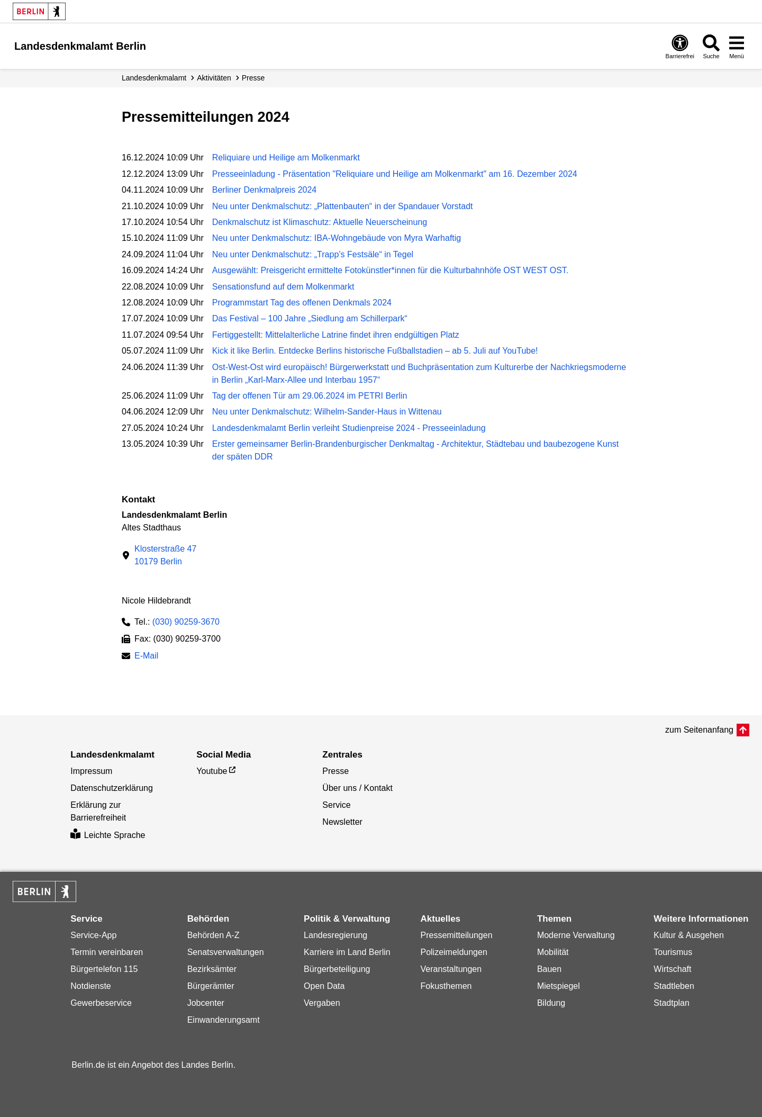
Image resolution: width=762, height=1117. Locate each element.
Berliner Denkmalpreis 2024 (264, 189)
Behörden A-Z (213, 935)
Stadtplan (672, 1002)
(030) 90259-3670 (186, 621)
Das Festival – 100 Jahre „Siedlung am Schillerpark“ (309, 318)
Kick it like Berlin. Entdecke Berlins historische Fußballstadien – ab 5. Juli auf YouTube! (375, 350)
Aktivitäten (214, 78)
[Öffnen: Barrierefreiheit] (679, 46)
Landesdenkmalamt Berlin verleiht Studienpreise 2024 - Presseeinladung (349, 428)
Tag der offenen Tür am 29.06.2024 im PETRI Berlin (309, 395)
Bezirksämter (212, 969)
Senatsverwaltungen (225, 952)
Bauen (549, 969)
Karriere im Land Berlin (347, 952)
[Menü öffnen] (736, 46)
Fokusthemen (445, 985)
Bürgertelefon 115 (104, 969)
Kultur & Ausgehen (689, 935)
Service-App (93, 935)
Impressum (91, 771)
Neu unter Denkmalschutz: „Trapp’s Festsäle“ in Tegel (312, 254)
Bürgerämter (210, 985)
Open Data (324, 985)
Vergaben (322, 1002)
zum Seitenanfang (699, 729)
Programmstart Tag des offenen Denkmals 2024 (302, 302)
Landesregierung (335, 935)
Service (336, 804)
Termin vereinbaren (106, 952)
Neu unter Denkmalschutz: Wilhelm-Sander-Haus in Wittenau (327, 411)
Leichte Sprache (107, 835)
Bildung (551, 1002)
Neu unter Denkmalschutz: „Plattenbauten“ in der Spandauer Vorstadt (342, 206)
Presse (253, 78)
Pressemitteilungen (456, 935)
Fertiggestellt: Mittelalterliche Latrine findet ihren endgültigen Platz (335, 334)
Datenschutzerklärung (111, 787)
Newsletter (342, 821)
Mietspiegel (558, 985)
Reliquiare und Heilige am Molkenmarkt (286, 157)
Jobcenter (205, 1002)
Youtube (211, 771)
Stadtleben (674, 985)
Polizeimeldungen (453, 952)
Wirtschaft (672, 969)
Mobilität (553, 952)
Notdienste (90, 985)
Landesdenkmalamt (154, 78)
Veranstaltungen (451, 969)
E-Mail (146, 656)
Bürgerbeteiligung (337, 969)
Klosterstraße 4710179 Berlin (165, 555)
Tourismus (673, 952)
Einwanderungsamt (223, 1019)
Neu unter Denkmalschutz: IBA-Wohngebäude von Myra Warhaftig (336, 237)
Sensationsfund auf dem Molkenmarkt (283, 286)
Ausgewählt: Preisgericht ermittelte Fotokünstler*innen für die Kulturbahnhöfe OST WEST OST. (390, 270)
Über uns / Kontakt (357, 787)
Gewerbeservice (101, 1002)
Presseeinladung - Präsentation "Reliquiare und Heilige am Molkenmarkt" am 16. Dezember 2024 (394, 173)
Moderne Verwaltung (576, 935)
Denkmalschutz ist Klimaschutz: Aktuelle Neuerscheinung (319, 222)
